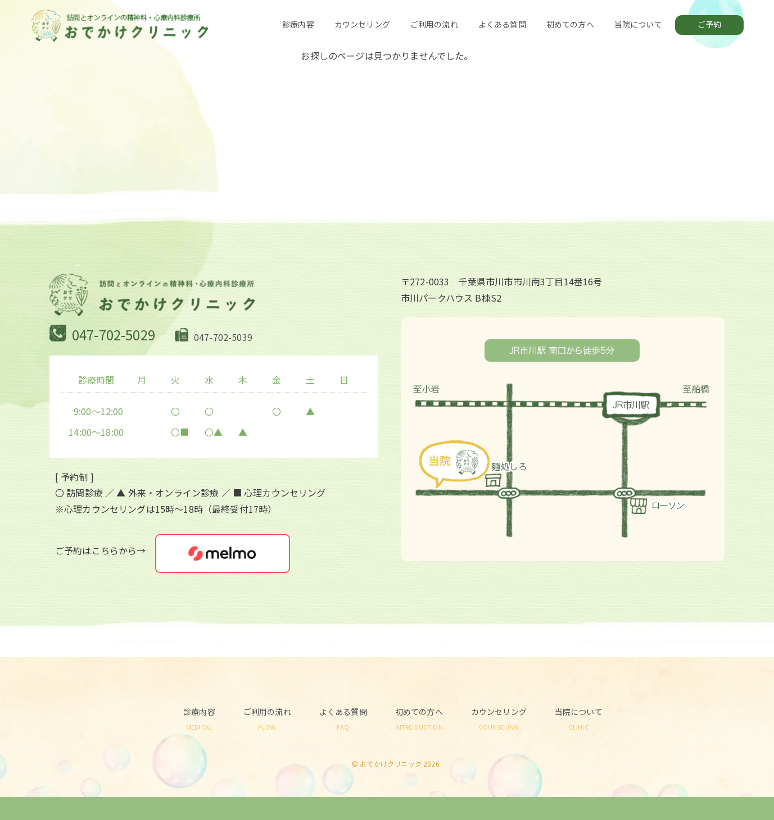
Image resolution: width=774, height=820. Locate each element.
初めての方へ (570, 24)
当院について (638, 24)
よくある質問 (502, 24)
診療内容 (298, 24)
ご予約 (709, 24)
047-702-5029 (113, 334)
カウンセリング (362, 24)
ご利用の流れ (434, 24)
